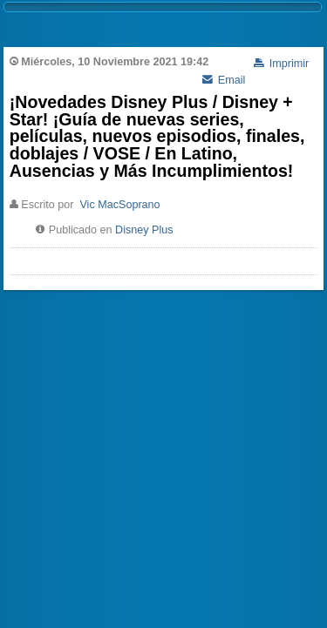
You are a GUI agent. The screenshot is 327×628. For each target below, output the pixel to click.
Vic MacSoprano (119, 205)
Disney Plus (144, 230)
